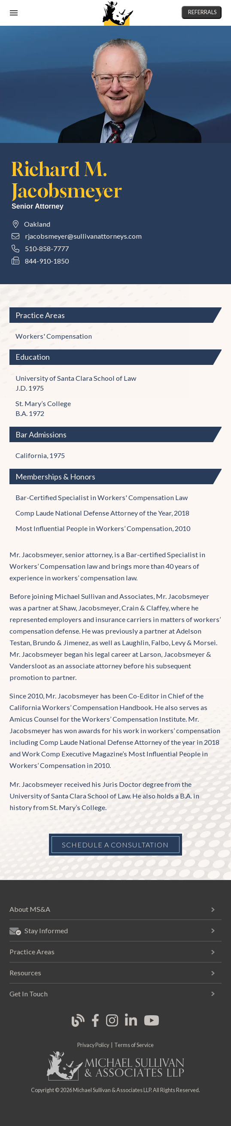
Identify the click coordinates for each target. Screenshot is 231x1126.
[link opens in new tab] (78, 1025)
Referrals (202, 12)
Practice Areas (32, 951)
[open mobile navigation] (13, 13)
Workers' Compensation (53, 336)
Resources (25, 972)
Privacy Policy (93, 1045)
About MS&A (29, 909)
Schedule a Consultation (115, 845)
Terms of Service (134, 1045)
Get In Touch (28, 993)
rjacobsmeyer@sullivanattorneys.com (83, 236)
